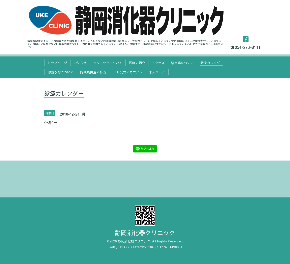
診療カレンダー (211, 63)
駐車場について (182, 63)
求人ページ (157, 72)
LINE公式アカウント (127, 72)
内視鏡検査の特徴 (93, 72)
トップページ (57, 63)
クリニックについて (107, 63)
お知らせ (80, 63)
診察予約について (61, 72)
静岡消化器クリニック (145, 233)
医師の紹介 (137, 63)
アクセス (158, 63)
